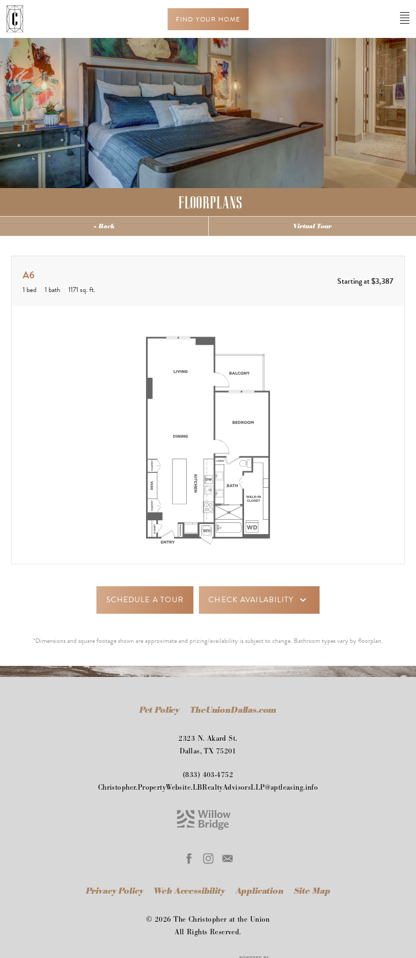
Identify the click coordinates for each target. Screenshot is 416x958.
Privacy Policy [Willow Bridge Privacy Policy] (115, 891)
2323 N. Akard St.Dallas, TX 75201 (208, 745)
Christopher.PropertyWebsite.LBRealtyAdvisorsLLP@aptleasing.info (208, 787)
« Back (104, 226)
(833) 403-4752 (208, 775)
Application (261, 891)
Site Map (312, 891)
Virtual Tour (312, 226)
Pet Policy (159, 710)
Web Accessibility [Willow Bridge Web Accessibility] (190, 891)
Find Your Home (208, 19)
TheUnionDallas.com (233, 710)
